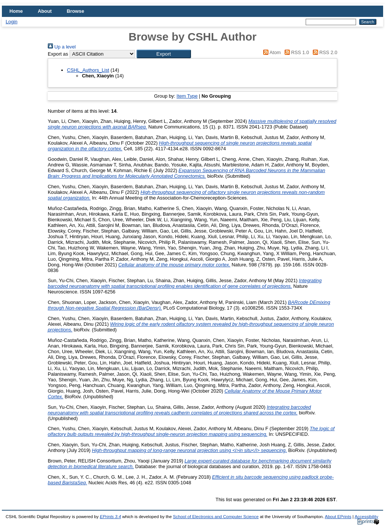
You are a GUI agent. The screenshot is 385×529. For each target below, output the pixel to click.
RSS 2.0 (323, 52)
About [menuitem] (45, 11)
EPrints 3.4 (110, 516)
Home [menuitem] (16, 11)
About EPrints (338, 516)
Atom (271, 52)
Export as (58, 54)
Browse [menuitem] (75, 11)
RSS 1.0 (295, 52)
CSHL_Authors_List (88, 70)
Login (11, 21)
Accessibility (366, 516)
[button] (163, 54)
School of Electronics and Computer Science (216, 516)
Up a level (62, 47)
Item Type (187, 96)
